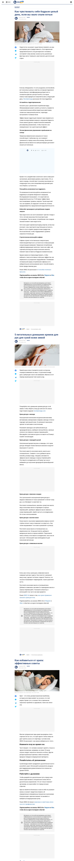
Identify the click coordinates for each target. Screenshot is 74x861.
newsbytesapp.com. (40, 411)
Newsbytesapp (27, 99)
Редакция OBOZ (22, 17)
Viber (21, 603)
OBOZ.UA (26, 595)
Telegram (48, 601)
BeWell (28, 17)
